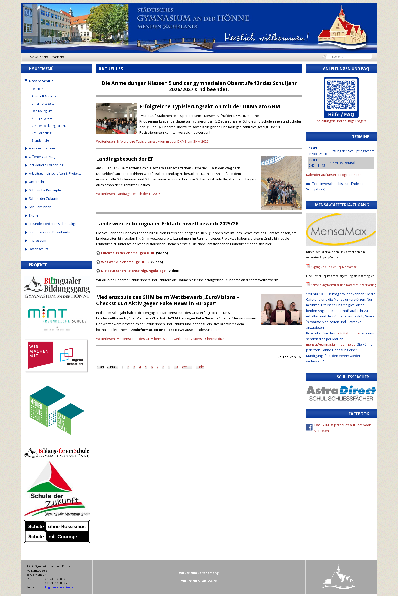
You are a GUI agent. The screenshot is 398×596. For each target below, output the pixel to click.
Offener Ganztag (42, 156)
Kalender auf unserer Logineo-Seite (333, 174)
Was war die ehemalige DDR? (125, 261)
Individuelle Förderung (46, 165)
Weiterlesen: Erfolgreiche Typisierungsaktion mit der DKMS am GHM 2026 (152, 141)
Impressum (37, 240)
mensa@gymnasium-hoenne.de (331, 344)
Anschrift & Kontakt (45, 96)
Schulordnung (41, 133)
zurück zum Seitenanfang (199, 573)
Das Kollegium (41, 111)
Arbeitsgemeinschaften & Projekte (55, 173)
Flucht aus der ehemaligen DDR (127, 253)
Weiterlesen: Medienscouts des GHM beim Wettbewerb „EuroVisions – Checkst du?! (160, 338)
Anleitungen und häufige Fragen (341, 121)
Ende (200, 366)
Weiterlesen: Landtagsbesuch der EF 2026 (128, 193)
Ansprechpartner (42, 148)
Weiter (187, 366)
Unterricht (36, 181)
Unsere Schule (41, 81)
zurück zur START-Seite (199, 581)
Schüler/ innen (40, 207)
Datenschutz (38, 249)
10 (176, 366)
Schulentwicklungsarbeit (48, 126)
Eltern (33, 215)
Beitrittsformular (348, 333)
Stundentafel (40, 140)
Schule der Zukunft (43, 198)
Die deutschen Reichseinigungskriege (133, 270)
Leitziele (37, 89)
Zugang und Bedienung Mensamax (334, 267)
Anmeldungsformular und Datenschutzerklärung (343, 285)
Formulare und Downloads (49, 232)
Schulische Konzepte (45, 190)
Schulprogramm (43, 118)
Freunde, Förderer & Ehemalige (53, 223)
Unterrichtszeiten (43, 103)
